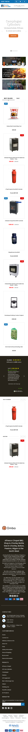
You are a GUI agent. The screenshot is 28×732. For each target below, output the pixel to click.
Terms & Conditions (10, 722)
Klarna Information (7, 658)
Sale (17, 98)
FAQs (3, 646)
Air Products (5, 693)
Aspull (12, 566)
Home (3, 635)
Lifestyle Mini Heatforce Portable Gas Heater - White (14, 284)
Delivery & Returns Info (8, 640)
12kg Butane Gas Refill (14, 252)
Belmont (14, 569)
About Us (4, 643)
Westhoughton (8, 567)
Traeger (19, 580)
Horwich (20, 566)
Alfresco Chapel (6, 666)
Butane (11, 572)
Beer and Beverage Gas (15, 586)
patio (15, 572)
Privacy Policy (21, 720)
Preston (16, 564)
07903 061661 (10, 622)
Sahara (8, 582)
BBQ (20, 572)
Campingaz (5, 672)
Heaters (4, 675)
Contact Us (5, 637)
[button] (4, 376)
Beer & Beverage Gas (8, 681)
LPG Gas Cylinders (7, 669)
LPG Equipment (6, 678)
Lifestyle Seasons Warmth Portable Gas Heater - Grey (14, 158)
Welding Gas (5, 687)
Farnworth (19, 567)
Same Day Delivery (20, 574)
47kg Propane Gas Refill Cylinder (14, 189)
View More (13, 36)
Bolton (14, 567)
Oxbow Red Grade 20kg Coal (14, 126)
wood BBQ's (21, 579)
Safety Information (7, 649)
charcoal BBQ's (11, 579)
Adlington (21, 564)
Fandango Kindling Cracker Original (14, 315)
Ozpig (12, 582)
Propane (6, 572)
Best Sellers (8, 98)
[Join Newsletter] (23, 704)
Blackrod (7, 566)
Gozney (15, 580)
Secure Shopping (6, 652)
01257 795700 (5, 1)
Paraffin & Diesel (6, 690)
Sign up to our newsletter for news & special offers (13, 701)
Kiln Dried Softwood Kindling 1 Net (14, 347)
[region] (14, 376)
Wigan (16, 566)
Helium (4, 684)
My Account (5, 655)
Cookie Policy (19, 722)
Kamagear (20, 582)
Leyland (11, 564)
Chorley (6, 564)
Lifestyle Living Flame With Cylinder (14, 220)
